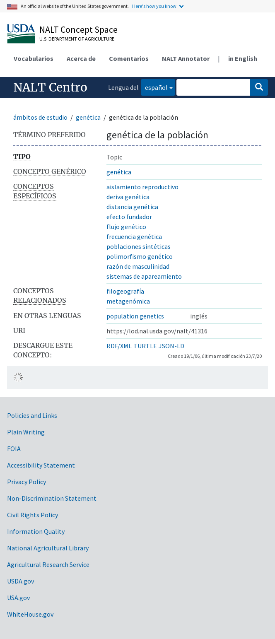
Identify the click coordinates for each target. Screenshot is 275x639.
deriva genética (128, 197)
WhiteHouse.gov (30, 614)
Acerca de (81, 58)
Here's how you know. (155, 6)
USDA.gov (20, 581)
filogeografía (125, 291)
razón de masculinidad (137, 266)
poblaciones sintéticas (138, 246)
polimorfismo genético (139, 256)
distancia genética (132, 207)
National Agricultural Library (48, 548)
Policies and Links (32, 415)
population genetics (135, 316)
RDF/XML (119, 346)
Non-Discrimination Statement (51, 498)
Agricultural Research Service (48, 564)
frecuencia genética (134, 236)
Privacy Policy (26, 481)
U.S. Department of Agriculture (76, 39)
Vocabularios (33, 58)
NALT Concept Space (78, 29)
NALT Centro (50, 87)
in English (242, 58)
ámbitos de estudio (40, 117)
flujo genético (126, 226)
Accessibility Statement (41, 465)
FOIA (14, 448)
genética (88, 117)
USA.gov (18, 597)
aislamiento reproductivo (142, 187)
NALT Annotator (186, 58)
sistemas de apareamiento (144, 276)
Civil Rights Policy (32, 515)
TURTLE (145, 346)
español (154, 87)
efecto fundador (129, 216)
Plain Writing (26, 432)
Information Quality (36, 531)
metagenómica (128, 301)
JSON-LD (171, 346)
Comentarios (129, 58)
